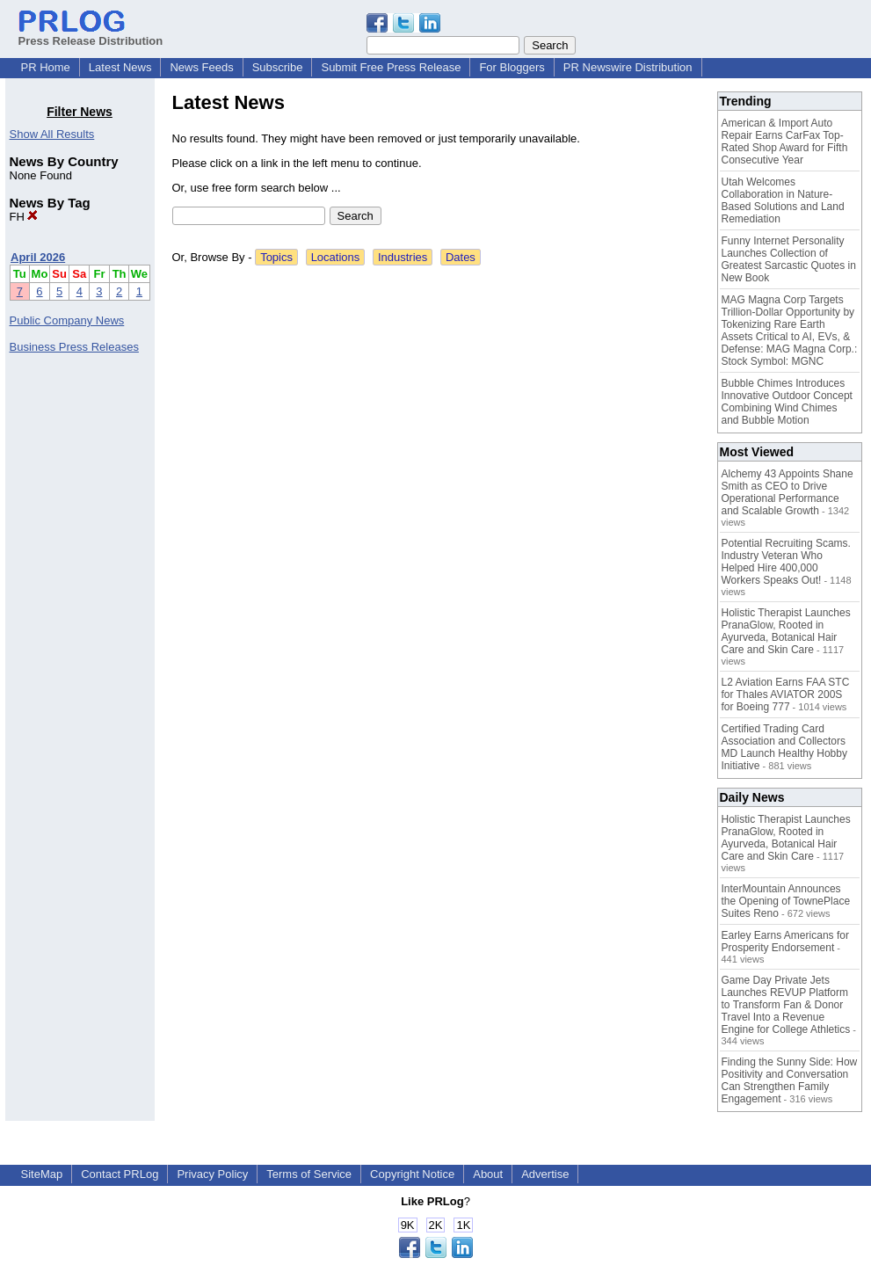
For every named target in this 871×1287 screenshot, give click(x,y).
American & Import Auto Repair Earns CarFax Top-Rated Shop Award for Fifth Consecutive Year (785, 141)
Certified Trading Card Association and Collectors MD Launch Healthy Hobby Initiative (784, 747)
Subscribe (277, 67)
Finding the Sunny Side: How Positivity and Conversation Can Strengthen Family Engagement (790, 1080)
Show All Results (52, 134)
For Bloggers (511, 67)
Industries (402, 257)
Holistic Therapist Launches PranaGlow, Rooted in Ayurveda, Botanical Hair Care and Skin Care (786, 631)
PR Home (45, 67)
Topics (276, 257)
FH (24, 216)
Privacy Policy (212, 1174)
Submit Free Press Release (391, 67)
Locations (335, 257)
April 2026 (38, 257)
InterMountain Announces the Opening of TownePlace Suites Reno (786, 901)
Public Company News (67, 320)
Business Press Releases (74, 346)
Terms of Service (309, 1174)
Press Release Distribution (90, 34)
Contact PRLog (119, 1174)
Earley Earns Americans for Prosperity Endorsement (785, 941)
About (488, 1174)
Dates (460, 257)
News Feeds (201, 67)
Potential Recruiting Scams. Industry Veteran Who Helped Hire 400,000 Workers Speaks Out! (786, 561)
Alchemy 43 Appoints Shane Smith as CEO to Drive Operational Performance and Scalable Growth (787, 492)
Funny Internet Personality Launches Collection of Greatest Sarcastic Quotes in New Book (789, 259)
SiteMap (42, 1174)
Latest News (120, 67)
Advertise (545, 1174)
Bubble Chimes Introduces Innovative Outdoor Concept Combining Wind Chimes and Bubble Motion (787, 401)
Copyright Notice (412, 1174)
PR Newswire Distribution (628, 67)
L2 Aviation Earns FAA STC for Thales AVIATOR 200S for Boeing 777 (786, 694)
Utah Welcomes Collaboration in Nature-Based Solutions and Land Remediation (783, 200)
